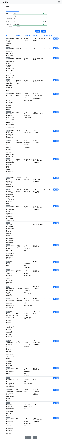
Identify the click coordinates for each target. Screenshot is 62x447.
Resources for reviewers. (12, 11)
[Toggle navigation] (59, 2)
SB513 (8, 223)
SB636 (8, 159)
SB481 (8, 389)
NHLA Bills (4, 2)
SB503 (8, 368)
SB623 (8, 206)
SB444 (8, 403)
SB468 (8, 270)
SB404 (8, 38)
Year (7, 13)
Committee (9, 19)
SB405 (8, 130)
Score (50, 35)
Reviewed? (8, 24)
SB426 (8, 287)
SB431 (8, 378)
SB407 (8, 58)
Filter (43, 31)
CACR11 (8, 112)
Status (7, 21)
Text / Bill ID (9, 27)
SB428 (8, 245)
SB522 (8, 140)
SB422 (8, 418)
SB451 (8, 298)
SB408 (8, 48)
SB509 (8, 189)
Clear (37, 31)
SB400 (8, 93)
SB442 (8, 262)
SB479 (8, 80)
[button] (54, 38)
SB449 (8, 341)
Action (46, 35)
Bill (7, 35)
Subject (8, 16)
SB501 (8, 312)
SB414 (8, 178)
